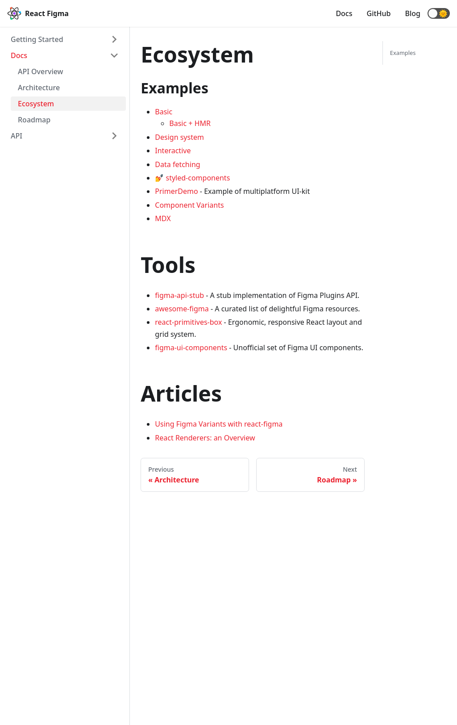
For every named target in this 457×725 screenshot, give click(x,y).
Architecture (39, 87)
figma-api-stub (179, 295)
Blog (412, 13)
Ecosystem (36, 104)
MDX (162, 218)
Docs (344, 13)
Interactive (173, 150)
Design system (179, 137)
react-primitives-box (188, 322)
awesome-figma (181, 309)
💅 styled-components (192, 178)
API (16, 136)
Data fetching (177, 164)
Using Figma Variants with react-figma (219, 424)
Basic (163, 112)
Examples (403, 53)
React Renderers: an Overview (205, 438)
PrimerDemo (176, 191)
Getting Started (37, 39)
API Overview (40, 71)
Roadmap (34, 120)
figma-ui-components (191, 347)
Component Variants (189, 205)
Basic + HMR (190, 123)
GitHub (379, 13)
